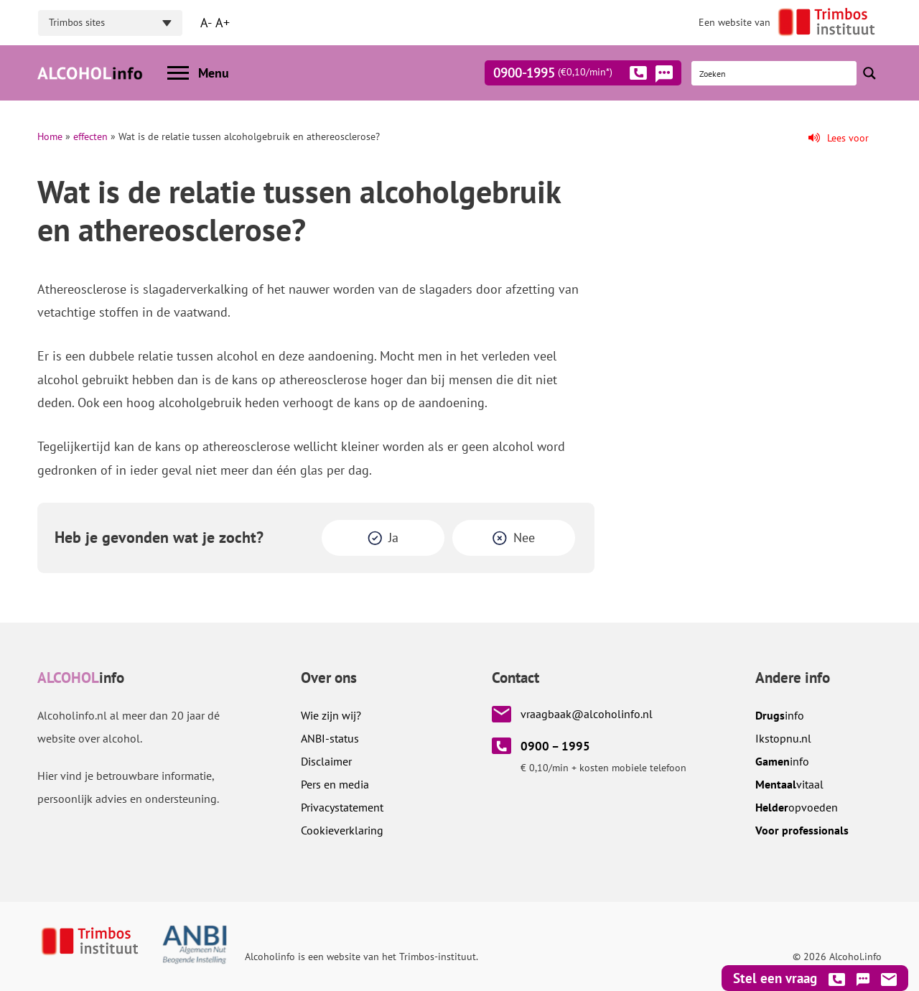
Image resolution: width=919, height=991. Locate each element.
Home (49, 136)
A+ (222, 22)
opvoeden (796, 807)
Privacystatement (342, 807)
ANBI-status (330, 738)
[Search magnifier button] (869, 73)
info (779, 715)
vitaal (789, 784)
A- (206, 22)
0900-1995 (570, 75)
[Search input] (774, 73)
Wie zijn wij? (331, 715)
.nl (783, 738)
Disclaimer (326, 761)
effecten (90, 136)
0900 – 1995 (555, 746)
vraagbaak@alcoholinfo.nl (587, 714)
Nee (524, 537)
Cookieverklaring (342, 830)
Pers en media (335, 784)
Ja (393, 537)
